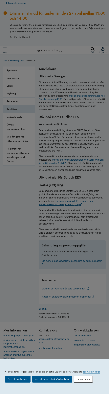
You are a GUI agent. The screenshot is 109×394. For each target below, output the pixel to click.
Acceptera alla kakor (18, 379)
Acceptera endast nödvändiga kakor (52, 379)
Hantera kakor (83, 379)
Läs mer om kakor (91, 371)
